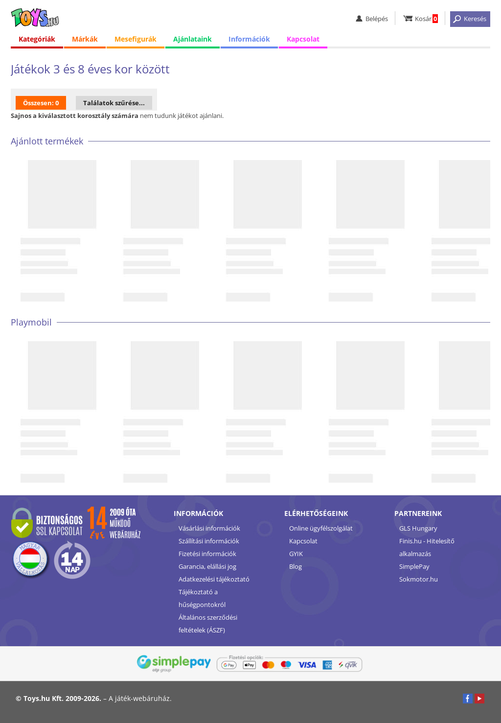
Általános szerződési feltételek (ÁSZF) (208, 623)
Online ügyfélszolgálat (321, 528)
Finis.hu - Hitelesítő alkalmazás (427, 547)
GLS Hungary (418, 528)
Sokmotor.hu (418, 579)
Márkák (85, 39)
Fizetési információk (207, 553)
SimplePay (414, 566)
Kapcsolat (303, 39)
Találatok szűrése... (114, 102)
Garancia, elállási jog (207, 566)
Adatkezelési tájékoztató (214, 579)
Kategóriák (37, 39)
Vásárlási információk (209, 528)
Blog (295, 566)
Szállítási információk (209, 540)
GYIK (296, 553)
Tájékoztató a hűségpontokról (202, 598)
